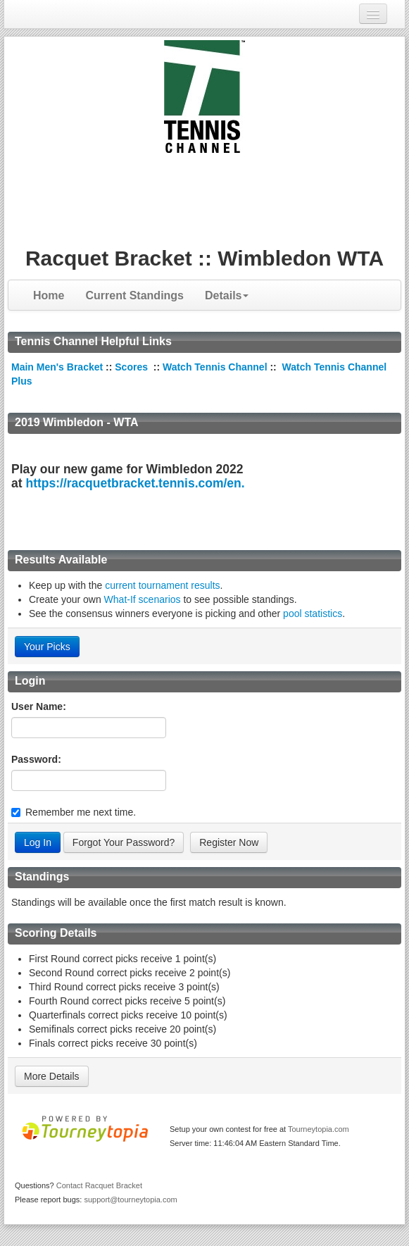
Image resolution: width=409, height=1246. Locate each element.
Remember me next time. (80, 812)
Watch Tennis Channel (216, 367)
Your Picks (47, 646)
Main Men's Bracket (57, 367)
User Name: (38, 706)
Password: (36, 759)
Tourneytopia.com (318, 1129)
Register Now (228, 842)
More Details (52, 1076)
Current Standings (134, 295)
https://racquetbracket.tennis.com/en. (134, 483)
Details (226, 295)
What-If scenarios (142, 599)
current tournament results (162, 585)
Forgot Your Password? (124, 842)
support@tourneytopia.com (130, 1199)
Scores (133, 367)
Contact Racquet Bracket (99, 1185)
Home (48, 295)
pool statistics (312, 613)
